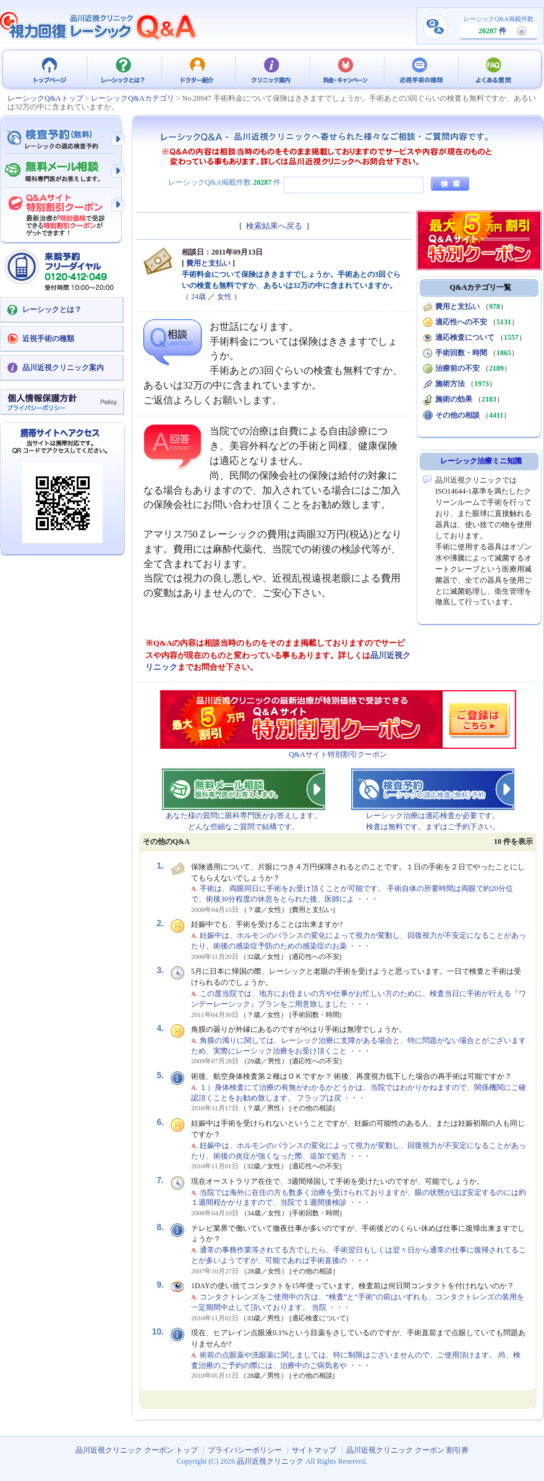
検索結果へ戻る (274, 225)
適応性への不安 (461, 322)
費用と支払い (208, 263)
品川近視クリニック (270, 1461)
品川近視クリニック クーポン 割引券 (407, 1450)
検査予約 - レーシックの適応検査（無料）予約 (62, 139)
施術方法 (450, 383)
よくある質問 (494, 69)
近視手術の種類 (420, 69)
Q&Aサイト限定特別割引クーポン (62, 211)
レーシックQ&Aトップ (45, 98)
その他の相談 (457, 415)
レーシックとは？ (124, 69)
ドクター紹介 (198, 69)
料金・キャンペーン (346, 69)
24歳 (198, 296)
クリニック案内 (272, 69)
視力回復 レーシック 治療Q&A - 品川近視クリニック (99, 26)
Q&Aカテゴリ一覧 (481, 287)
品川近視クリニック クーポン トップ (49, 69)
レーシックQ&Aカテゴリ (132, 98)
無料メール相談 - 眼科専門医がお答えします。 (62, 172)
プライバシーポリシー (245, 1450)
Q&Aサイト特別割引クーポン (338, 754)
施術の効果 (453, 399)
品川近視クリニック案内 (63, 367)
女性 (224, 296)
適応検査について (465, 337)
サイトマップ (314, 1450)
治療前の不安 (457, 368)
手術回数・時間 (461, 352)
